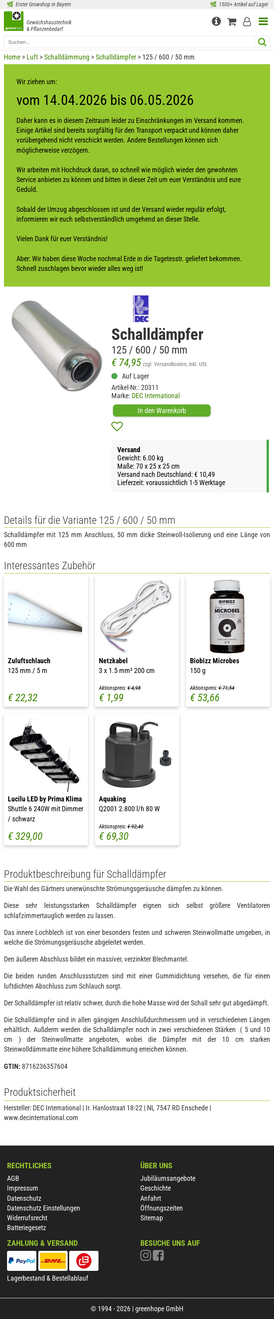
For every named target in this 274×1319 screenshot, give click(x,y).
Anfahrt (150, 1198)
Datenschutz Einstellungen (43, 1208)
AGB (13, 1178)
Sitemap (151, 1218)
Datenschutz (24, 1198)
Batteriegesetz (26, 1227)
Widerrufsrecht (27, 1218)
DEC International (156, 396)
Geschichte (155, 1188)
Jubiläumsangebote (167, 1178)
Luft (32, 57)
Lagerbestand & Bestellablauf (47, 1278)
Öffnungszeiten (161, 1208)
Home (12, 57)
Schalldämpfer (116, 57)
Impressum (22, 1188)
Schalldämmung (67, 57)
